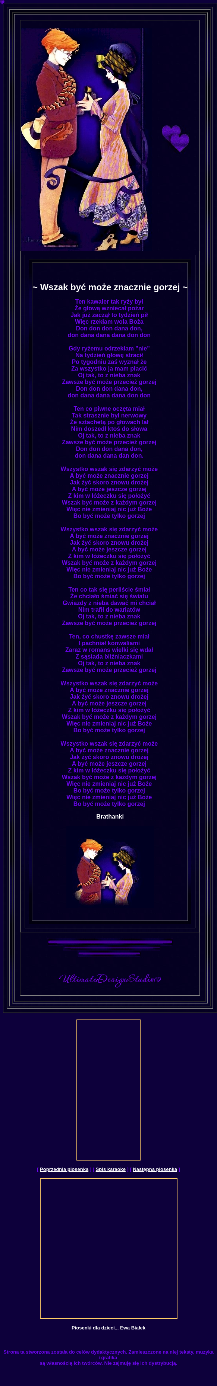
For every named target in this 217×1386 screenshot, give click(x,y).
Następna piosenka (155, 1169)
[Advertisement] (107, 1090)
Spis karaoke (111, 1169)
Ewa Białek (132, 1328)
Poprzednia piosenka (64, 1169)
